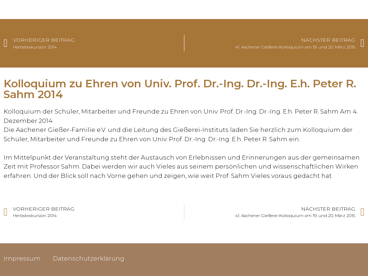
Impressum (22, 258)
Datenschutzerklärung (88, 258)
